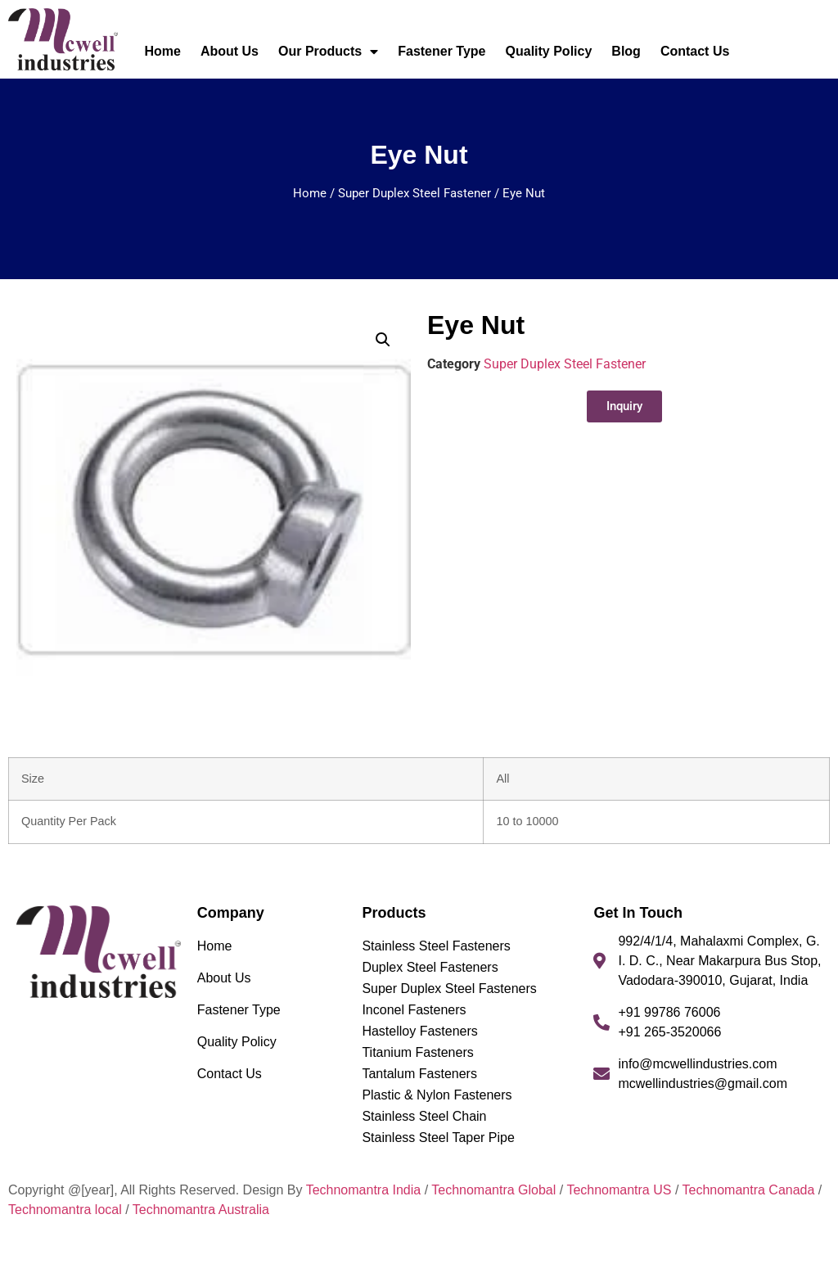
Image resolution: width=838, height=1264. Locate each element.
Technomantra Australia (201, 1210)
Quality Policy (549, 51)
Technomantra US (618, 1190)
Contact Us (694, 51)
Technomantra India (363, 1190)
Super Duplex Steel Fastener (414, 193)
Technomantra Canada (748, 1190)
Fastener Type (441, 51)
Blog (626, 51)
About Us (229, 51)
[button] (383, 339)
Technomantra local (65, 1210)
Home (162, 51)
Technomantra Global (493, 1190)
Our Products (328, 51)
